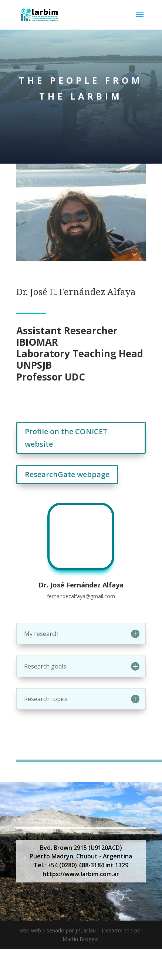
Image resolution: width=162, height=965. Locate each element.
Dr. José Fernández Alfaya (81, 584)
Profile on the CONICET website (66, 437)
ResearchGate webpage (67, 474)
